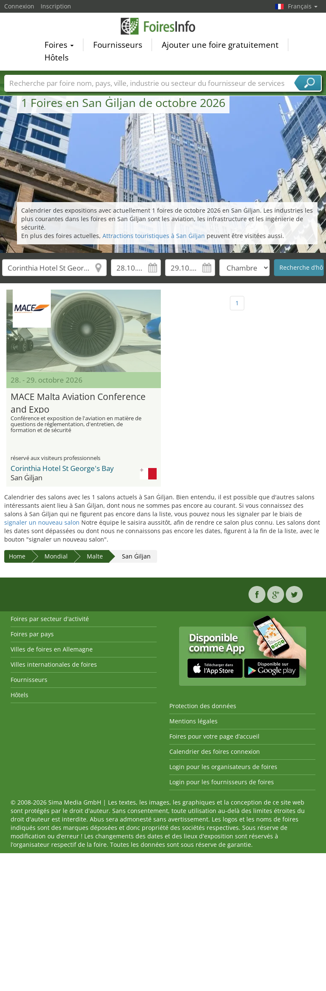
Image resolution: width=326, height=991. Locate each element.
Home (17, 556)
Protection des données (202, 706)
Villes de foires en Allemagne (52, 649)
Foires (59, 46)
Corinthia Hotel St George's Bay (62, 468)
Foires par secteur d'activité (50, 619)
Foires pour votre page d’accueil (214, 736)
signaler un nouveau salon (42, 522)
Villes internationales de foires (54, 664)
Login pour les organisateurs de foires (223, 767)
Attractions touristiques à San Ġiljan (153, 236)
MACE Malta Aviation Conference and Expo (78, 402)
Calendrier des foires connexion (214, 751)
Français (303, 6)
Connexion (19, 6)
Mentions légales (193, 721)
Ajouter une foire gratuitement (220, 46)
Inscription (56, 6)
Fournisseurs (117, 46)
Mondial (56, 556)
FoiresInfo (163, 27)
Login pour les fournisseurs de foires (221, 782)
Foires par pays (32, 634)
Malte (95, 556)
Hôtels (56, 59)
